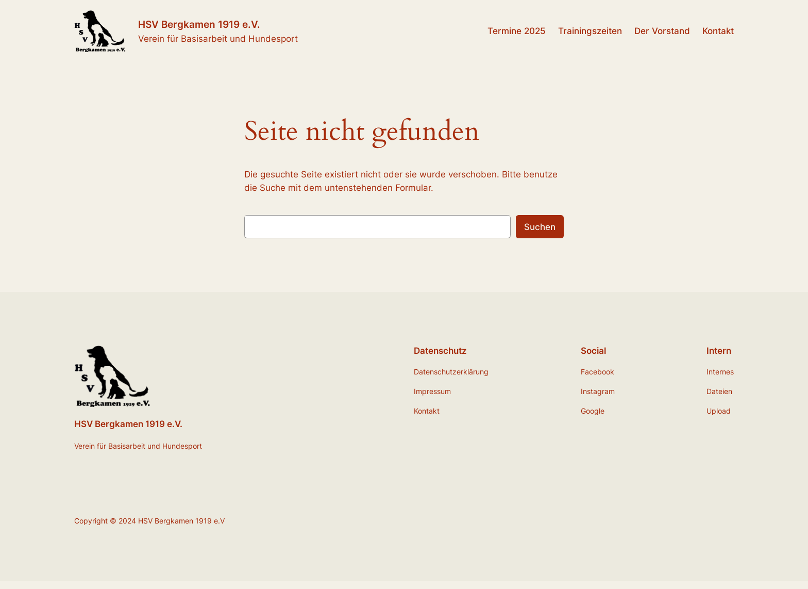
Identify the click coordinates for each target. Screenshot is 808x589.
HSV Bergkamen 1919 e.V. (199, 24)
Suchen (540, 227)
